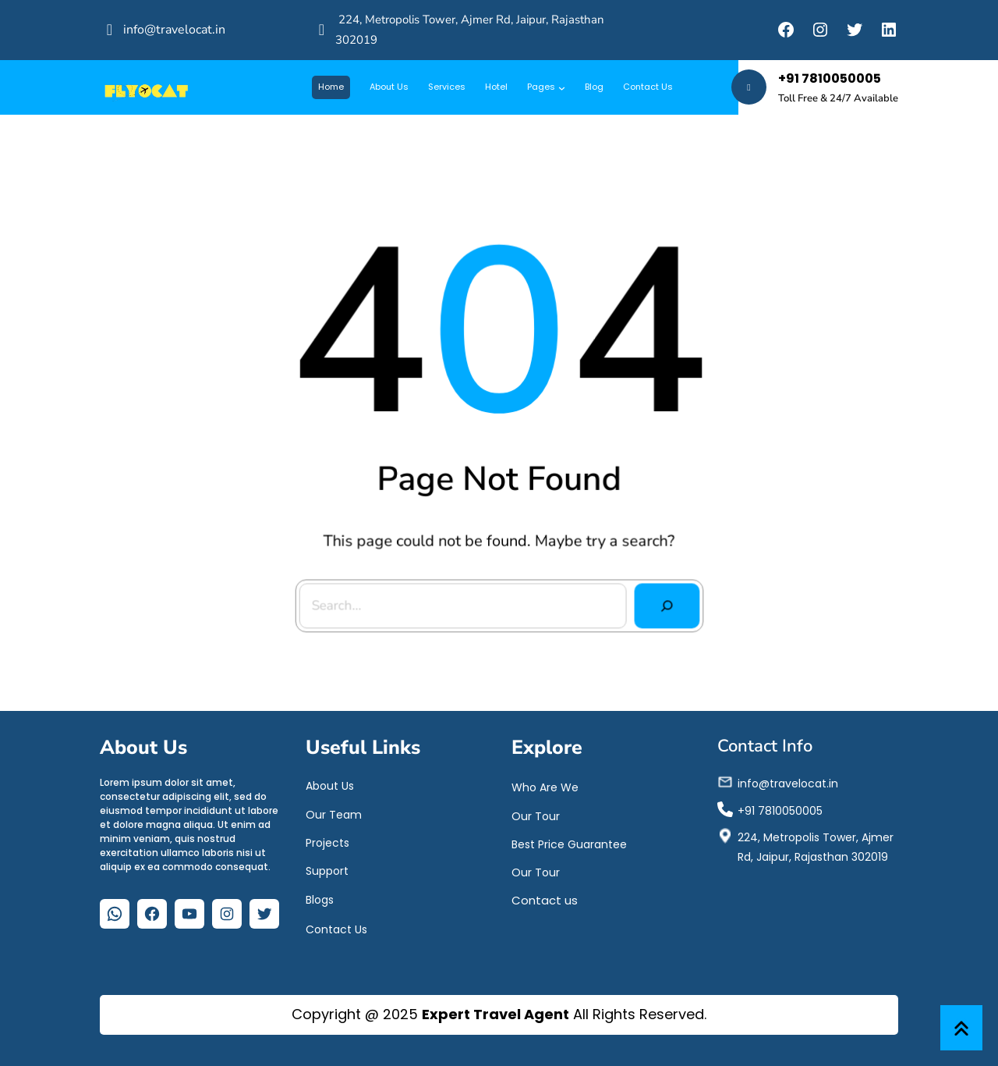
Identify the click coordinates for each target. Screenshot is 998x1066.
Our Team (334, 811)
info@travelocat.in (174, 29)
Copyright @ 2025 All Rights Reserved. (499, 1014)
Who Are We (545, 785)
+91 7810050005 (829, 78)
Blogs (320, 897)
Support (327, 868)
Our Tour (535, 813)
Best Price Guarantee (569, 841)
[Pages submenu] (561, 87)
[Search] (661, 601)
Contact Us (336, 927)
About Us (330, 783)
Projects (327, 839)
